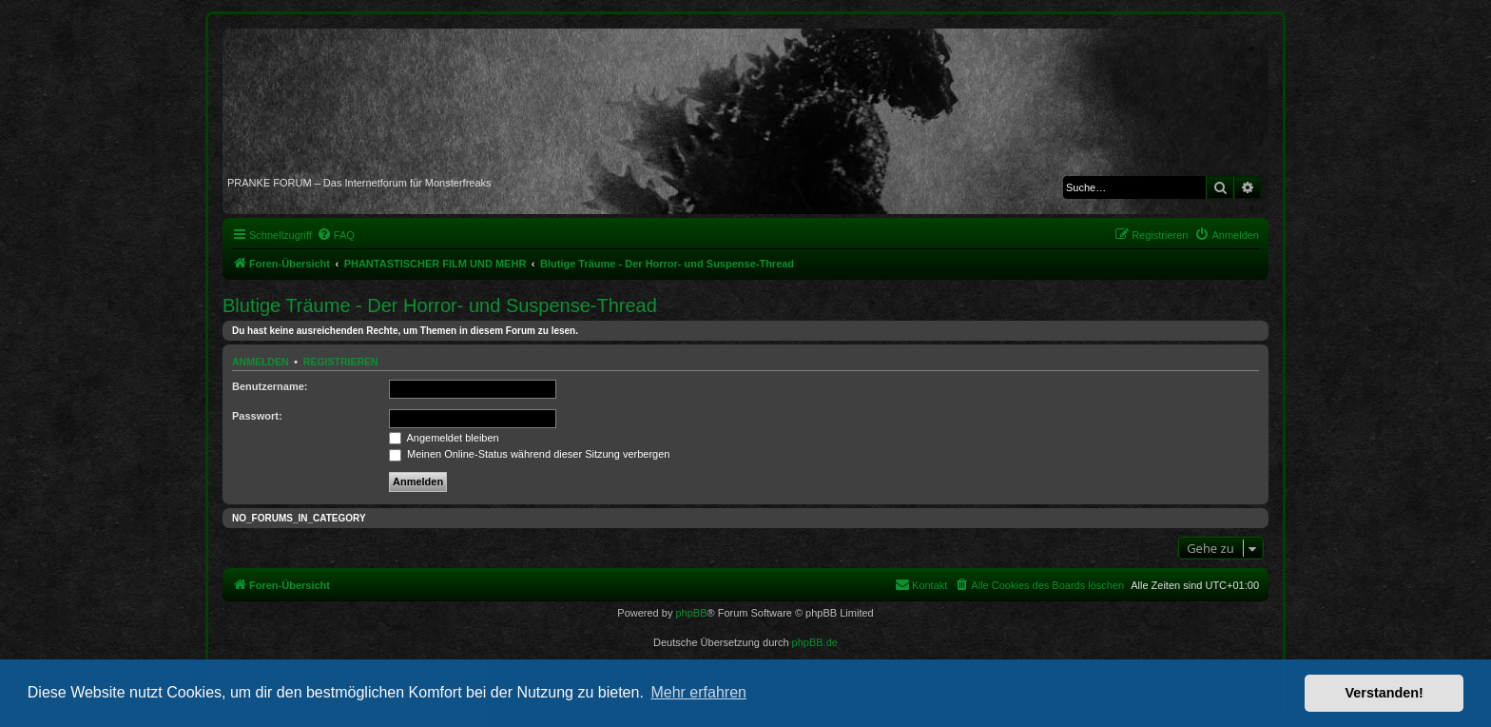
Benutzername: (269, 386)
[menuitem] (336, 235)
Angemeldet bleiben (444, 437)
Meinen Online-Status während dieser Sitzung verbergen (529, 454)
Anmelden (260, 361)
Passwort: (257, 416)
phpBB (691, 613)
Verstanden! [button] (1384, 692)
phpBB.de (815, 642)
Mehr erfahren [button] (698, 692)
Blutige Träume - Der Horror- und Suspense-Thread (440, 305)
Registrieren (340, 361)
